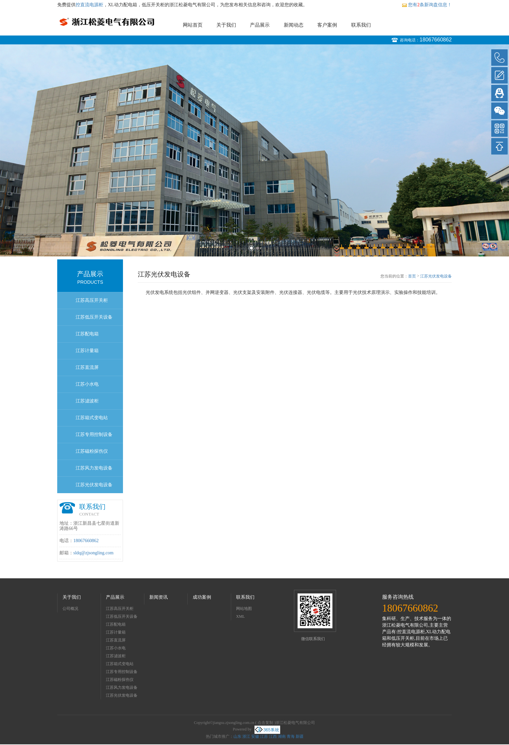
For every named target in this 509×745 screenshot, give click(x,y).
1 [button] (251, 248)
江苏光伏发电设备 (94, 484)
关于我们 (226, 25)
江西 (273, 736)
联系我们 (361, 25)
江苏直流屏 (87, 367)
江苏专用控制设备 (94, 434)
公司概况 (70, 608)
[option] (254, 150)
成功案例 (202, 597)
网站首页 (193, 25)
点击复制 (265, 722)
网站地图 (244, 608)
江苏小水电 (87, 384)
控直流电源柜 (89, 4)
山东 (237, 736)
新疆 (299, 736)
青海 (291, 736)
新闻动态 (293, 25)
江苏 (264, 736)
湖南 (282, 736)
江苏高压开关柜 (92, 300)
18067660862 (436, 39)
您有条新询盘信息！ (427, 4)
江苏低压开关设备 (94, 317)
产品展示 (260, 25)
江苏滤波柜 (87, 400)
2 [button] (257, 248)
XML (240, 616)
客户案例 (327, 25)
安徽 (255, 736)
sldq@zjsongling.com (93, 552)
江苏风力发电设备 (94, 468)
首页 (412, 276)
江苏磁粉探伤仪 (92, 451)
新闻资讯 (158, 597)
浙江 (246, 736)
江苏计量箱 (87, 350)
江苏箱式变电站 (92, 417)
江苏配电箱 (87, 333)
